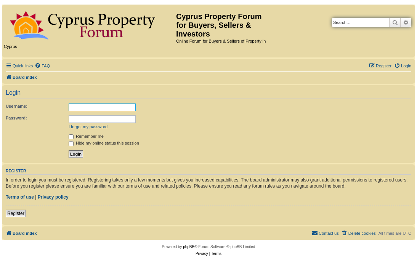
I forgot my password (88, 126)
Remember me (86, 136)
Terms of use (20, 197)
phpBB (188, 247)
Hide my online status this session (104, 143)
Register (15, 213)
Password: (16, 118)
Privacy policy (53, 197)
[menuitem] (42, 65)
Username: (16, 106)
